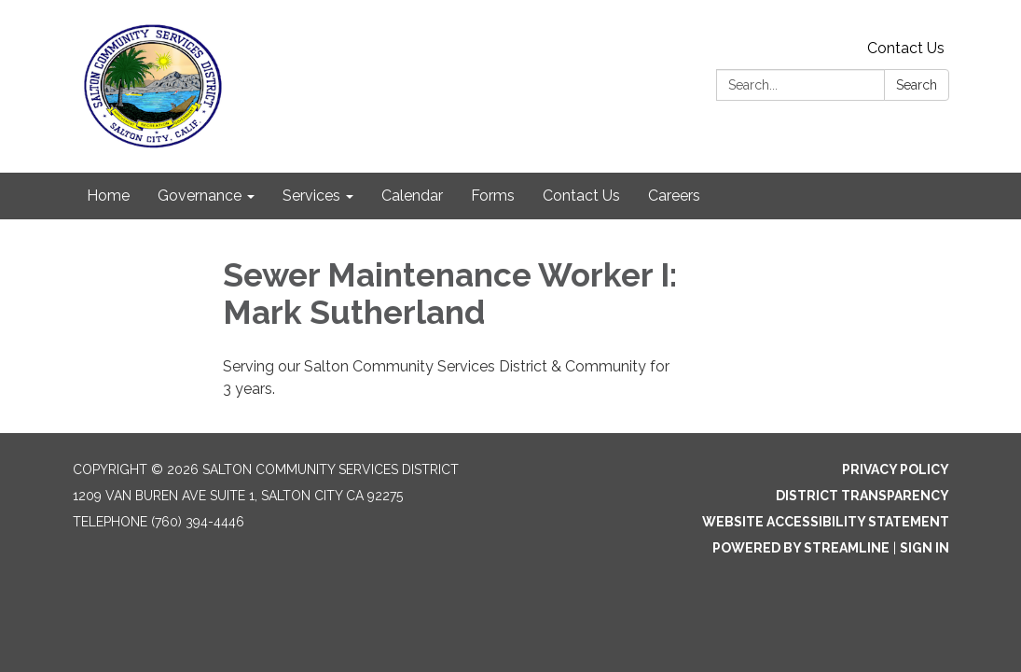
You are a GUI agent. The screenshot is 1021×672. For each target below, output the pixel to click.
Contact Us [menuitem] (581, 195)
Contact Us (906, 48)
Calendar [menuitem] (412, 195)
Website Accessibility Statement (825, 521)
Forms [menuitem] (493, 195)
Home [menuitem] (108, 195)
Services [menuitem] (311, 195)
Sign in (924, 547)
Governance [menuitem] (199, 195)
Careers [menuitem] (674, 195)
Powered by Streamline (801, 547)
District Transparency (862, 495)
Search (916, 84)
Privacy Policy (895, 469)
